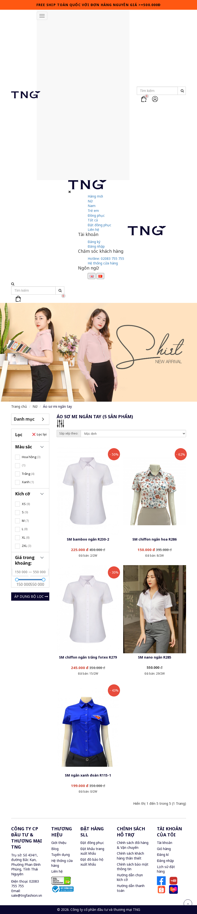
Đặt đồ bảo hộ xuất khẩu (91, 862)
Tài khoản (164, 842)
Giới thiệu (58, 842)
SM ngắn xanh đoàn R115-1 (88, 775)
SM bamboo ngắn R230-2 (88, 539)
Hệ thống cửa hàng (103, 263)
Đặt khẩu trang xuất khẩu (92, 851)
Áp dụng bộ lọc (31, 596)
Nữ (90, 201)
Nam (91, 205)
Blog (55, 848)
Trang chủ (19, 406)
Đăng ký (94, 241)
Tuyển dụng (60, 854)
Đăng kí (163, 854)
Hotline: (106, 258)
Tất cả (93, 220)
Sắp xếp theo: (68, 433)
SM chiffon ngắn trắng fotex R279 (88, 657)
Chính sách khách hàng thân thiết (130, 855)
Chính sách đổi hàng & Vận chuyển (132, 845)
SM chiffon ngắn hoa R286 (154, 539)
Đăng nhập (96, 246)
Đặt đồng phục (99, 225)
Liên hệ (93, 229)
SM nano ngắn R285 (154, 657)
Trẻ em (93, 210)
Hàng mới (95, 196)
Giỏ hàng (164, 848)
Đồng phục (96, 215)
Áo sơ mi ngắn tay (57, 406)
